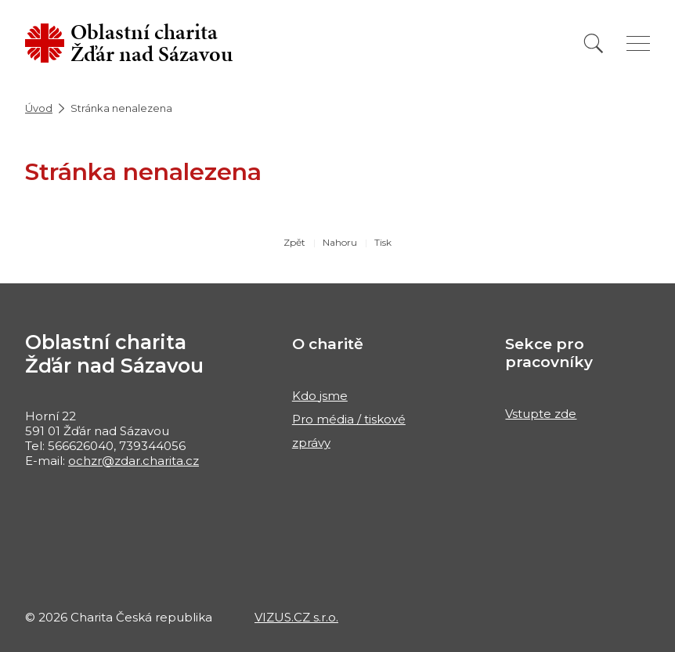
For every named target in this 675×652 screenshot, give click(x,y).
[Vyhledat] (593, 43)
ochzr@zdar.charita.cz (133, 460)
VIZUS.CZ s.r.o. (296, 617)
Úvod (38, 108)
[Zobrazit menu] (638, 43)
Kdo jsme (320, 395)
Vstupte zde (540, 413)
